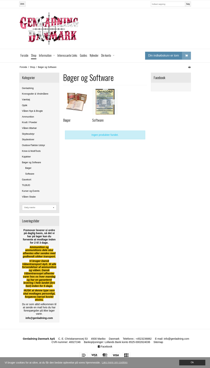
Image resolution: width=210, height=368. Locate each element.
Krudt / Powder (29, 122)
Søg (188, 4)
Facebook (105, 346)
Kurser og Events (31, 191)
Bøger (28, 168)
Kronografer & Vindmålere (35, 94)
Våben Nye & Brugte (32, 111)
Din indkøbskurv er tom (169, 55)
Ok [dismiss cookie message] (192, 362)
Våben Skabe (29, 196)
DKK (22, 4)
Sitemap (158, 342)
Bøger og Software (31, 162)
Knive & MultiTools (31, 151)
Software (29, 174)
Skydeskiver (28, 139)
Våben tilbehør (29, 128)
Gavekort (26, 179)
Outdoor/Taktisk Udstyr (33, 145)
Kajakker (26, 156)
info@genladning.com (176, 338)
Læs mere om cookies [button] (114, 362)
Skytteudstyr (28, 134)
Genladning (28, 88)
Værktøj (26, 99)
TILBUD (26, 185)
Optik (24, 105)
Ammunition (28, 116)
